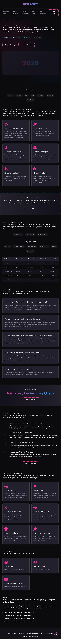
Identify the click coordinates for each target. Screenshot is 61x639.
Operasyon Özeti (5, 13)
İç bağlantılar (30, 100)
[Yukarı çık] (56, 634)
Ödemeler (18, 95)
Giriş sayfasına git (10, 45)
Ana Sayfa (4, 19)
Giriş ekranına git (30, 464)
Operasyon (40, 95)
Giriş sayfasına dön (30, 400)
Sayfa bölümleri (27, 45)
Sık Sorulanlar (43, 13)
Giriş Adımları (34, 13)
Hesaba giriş (30, 209)
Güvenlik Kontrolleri (15, 13)
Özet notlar (50, 95)
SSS (26, 95)
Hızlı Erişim (54, 13)
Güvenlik (10, 95)
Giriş (32, 95)
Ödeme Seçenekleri (25, 13)
